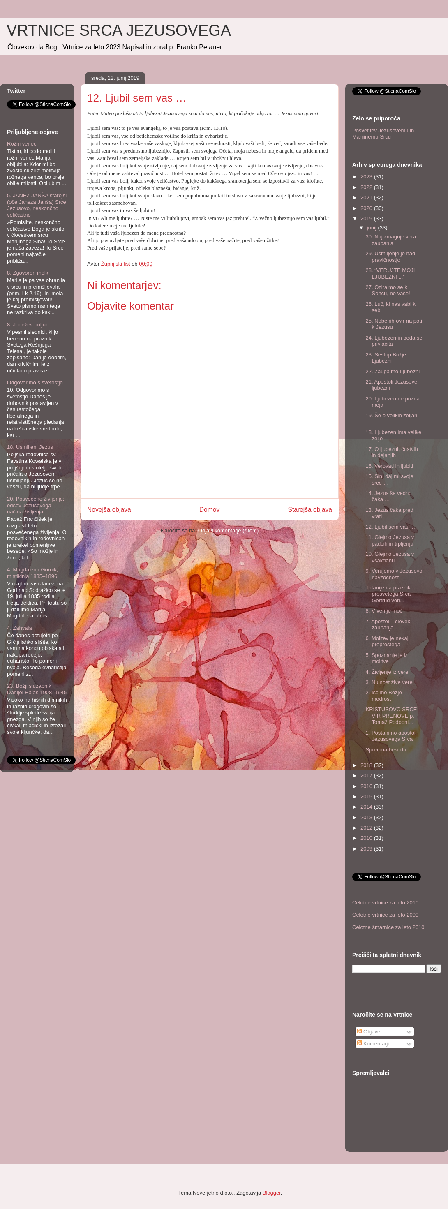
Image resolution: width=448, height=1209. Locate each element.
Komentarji (373, 1043)
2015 (367, 796)
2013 (367, 817)
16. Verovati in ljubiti (389, 466)
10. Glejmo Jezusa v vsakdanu (389, 557)
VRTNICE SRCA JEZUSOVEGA (119, 30)
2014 (367, 807)
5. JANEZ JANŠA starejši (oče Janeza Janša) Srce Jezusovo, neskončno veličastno (37, 205)
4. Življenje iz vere (386, 672)
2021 (367, 197)
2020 (367, 208)
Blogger (272, 1193)
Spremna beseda (385, 750)
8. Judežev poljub (27, 324)
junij (372, 227)
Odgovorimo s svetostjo (35, 382)
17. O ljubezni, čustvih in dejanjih (391, 452)
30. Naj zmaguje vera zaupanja (390, 239)
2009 (367, 849)
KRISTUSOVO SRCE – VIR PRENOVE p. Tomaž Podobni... (393, 715)
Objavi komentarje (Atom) (228, 530)
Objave (369, 1032)
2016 (367, 786)
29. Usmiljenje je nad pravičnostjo (390, 256)
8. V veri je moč (383, 611)
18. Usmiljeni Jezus (30, 447)
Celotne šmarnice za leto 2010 (388, 927)
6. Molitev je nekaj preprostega (386, 641)
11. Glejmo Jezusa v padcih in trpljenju (389, 540)
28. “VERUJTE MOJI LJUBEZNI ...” (390, 273)
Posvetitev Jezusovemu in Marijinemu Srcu (383, 133)
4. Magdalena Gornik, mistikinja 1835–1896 (32, 572)
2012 (367, 828)
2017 (367, 775)
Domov (209, 509)
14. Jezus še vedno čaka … (388, 496)
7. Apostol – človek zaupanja (387, 624)
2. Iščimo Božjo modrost (383, 695)
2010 (367, 838)
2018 (367, 765)
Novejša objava (109, 509)
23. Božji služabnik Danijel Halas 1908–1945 (37, 689)
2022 (367, 187)
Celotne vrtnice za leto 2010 (385, 902)
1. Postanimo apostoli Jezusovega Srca (390, 736)
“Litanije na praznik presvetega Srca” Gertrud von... (388, 594)
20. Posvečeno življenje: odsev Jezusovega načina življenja (35, 505)
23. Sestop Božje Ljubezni (385, 357)
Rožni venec (22, 144)
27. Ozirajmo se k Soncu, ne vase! (387, 290)
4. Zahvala (19, 628)
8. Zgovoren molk (27, 273)
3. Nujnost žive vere (388, 682)
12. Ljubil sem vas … (390, 527)
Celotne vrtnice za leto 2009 (385, 915)
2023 (367, 176)
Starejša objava (310, 509)
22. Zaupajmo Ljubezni (392, 371)
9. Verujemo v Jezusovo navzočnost (393, 574)
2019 (367, 218)
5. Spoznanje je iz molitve (386, 658)
